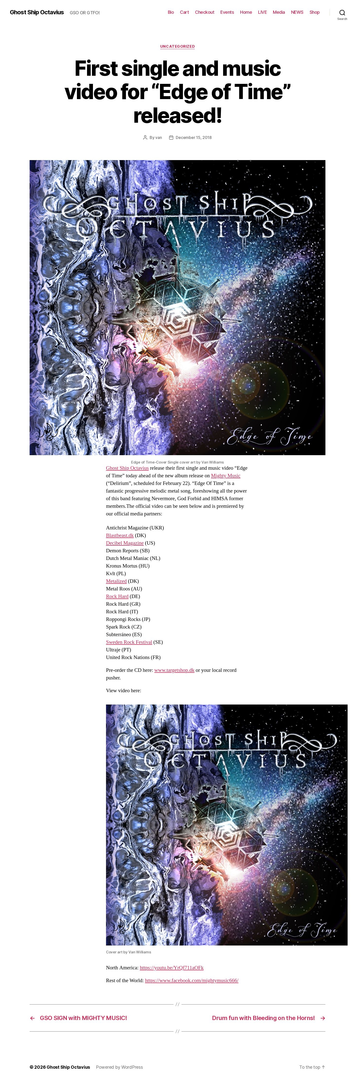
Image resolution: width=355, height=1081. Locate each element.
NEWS (297, 12)
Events (227, 12)
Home (246, 12)
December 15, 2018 (194, 137)
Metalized (116, 581)
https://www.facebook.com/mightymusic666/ (191, 980)
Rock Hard (117, 596)
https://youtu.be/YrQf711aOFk (172, 967)
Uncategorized (177, 46)
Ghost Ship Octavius (37, 12)
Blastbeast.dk (120, 535)
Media (279, 12)
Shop (315, 12)
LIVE (262, 12)
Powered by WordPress (119, 1067)
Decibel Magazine (125, 543)
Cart (184, 12)
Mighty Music (225, 475)
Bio (171, 12)
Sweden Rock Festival (129, 642)
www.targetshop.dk (174, 670)
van (158, 137)
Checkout (204, 12)
